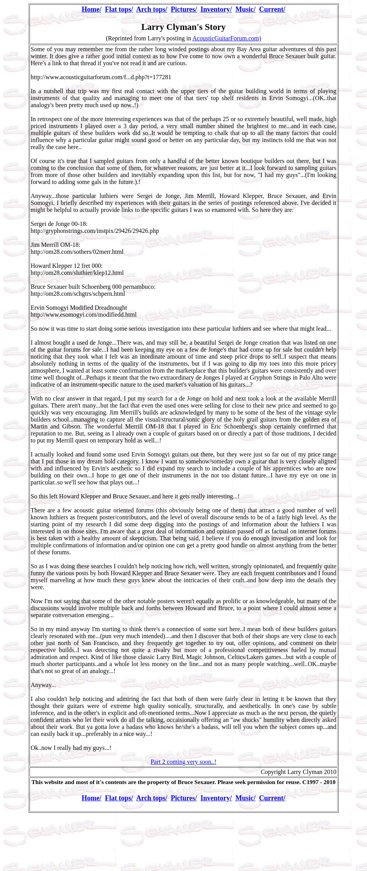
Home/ (91, 9)
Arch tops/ (151, 9)
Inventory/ (216, 9)
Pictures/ (184, 9)
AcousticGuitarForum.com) (226, 38)
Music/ (245, 9)
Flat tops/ (119, 9)
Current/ (272, 9)
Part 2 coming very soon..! (183, 761)
